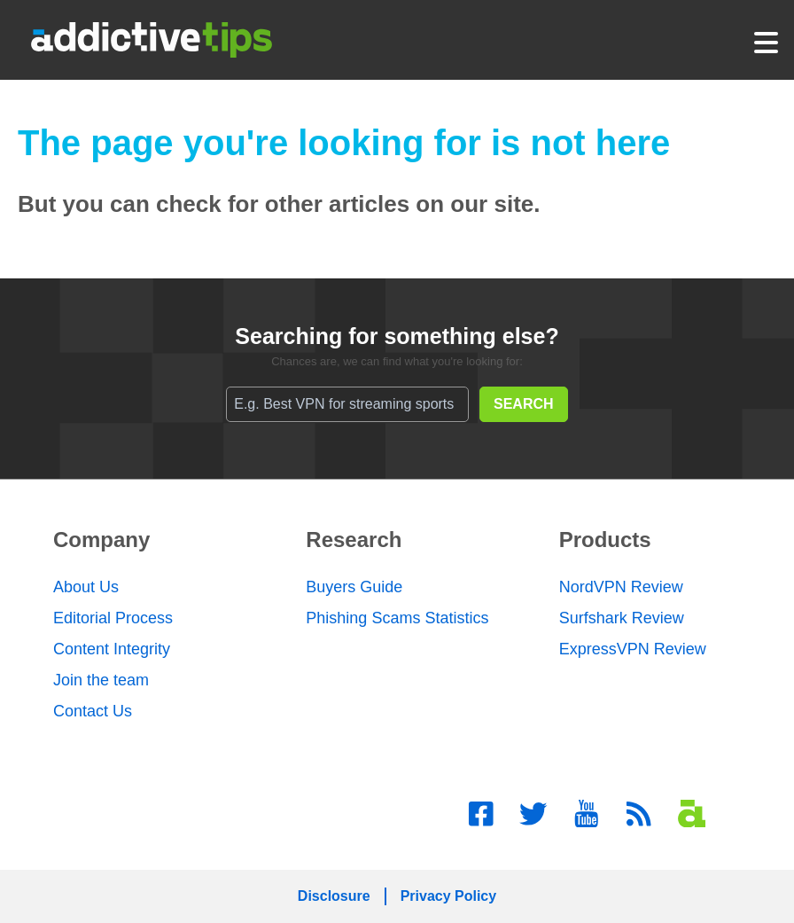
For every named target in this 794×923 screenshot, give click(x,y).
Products (605, 539)
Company (101, 539)
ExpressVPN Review (632, 649)
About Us (86, 587)
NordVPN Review (621, 587)
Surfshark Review (621, 618)
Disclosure (334, 895)
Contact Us (92, 711)
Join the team (101, 680)
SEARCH (524, 403)
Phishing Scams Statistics (397, 618)
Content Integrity (111, 649)
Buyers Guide (354, 587)
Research (353, 539)
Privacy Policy (449, 895)
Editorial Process (113, 618)
